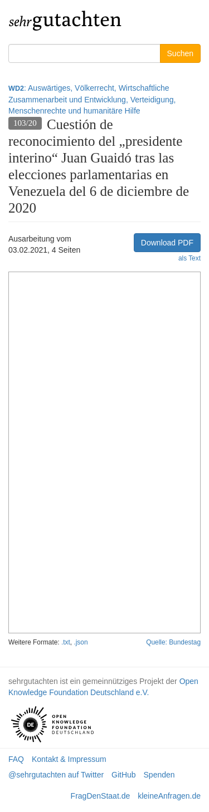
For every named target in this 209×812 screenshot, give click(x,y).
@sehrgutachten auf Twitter (56, 774)
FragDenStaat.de (100, 795)
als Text (189, 258)
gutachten (65, 19)
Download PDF (167, 242)
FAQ (16, 759)
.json (81, 642)
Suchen (180, 53)
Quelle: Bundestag (173, 642)
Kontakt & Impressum (69, 759)
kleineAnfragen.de (169, 795)
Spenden (159, 774)
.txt (65, 642)
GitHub (123, 774)
